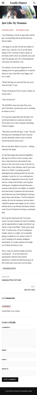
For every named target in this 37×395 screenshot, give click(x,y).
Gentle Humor (18, 2)
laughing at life (9, 268)
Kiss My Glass (29, 290)
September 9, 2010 (22, 30)
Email (4, 359)
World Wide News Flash (11, 311)
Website (5, 369)
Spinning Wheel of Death (11, 280)
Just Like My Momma (14, 23)
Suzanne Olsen (7, 30)
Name (4, 350)
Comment (6, 327)
